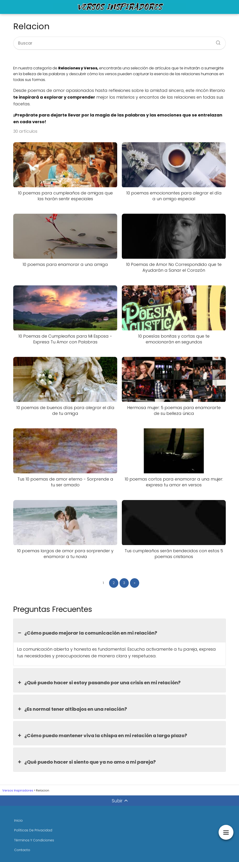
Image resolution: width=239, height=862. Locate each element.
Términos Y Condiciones (34, 840)
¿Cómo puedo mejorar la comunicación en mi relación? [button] (87, 633)
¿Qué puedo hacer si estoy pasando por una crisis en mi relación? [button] (99, 682)
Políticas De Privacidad (33, 830)
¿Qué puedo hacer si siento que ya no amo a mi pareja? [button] (86, 762)
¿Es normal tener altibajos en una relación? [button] (72, 709)
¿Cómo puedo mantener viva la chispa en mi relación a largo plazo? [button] (102, 735)
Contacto (22, 850)
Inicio (18, 820)
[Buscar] (216, 41)
